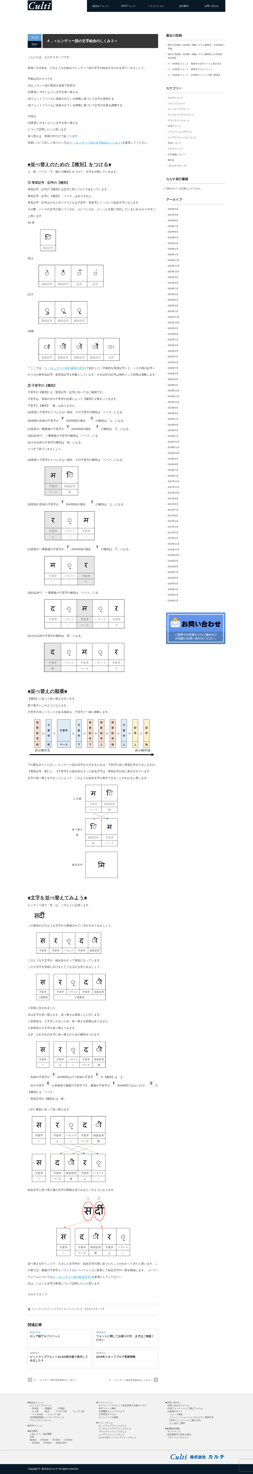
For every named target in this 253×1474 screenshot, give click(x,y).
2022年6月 (173, 345)
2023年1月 (173, 311)
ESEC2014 (61, 1443)
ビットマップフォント (179, 109)
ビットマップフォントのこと (113, 1425)
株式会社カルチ (50, 1468)
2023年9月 (173, 277)
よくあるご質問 (177, 1423)
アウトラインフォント (179, 120)
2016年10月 (173, 555)
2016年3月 (173, 595)
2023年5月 (173, 294)
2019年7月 (173, 419)
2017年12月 (173, 481)
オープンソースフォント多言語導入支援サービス (122, 1405)
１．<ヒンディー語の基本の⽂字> (65, 368)
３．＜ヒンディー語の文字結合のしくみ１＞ (55, 1380)
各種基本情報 (173, 1428)
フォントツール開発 (108, 1417)
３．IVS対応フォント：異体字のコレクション (190, 69)
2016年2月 (173, 600)
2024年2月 (173, 249)
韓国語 (48, 1408)
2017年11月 (173, 487)
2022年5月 (173, 351)
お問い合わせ (211, 6)
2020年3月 (173, 385)
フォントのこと (105, 1422)
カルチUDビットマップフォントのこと (118, 1437)
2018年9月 (173, 459)
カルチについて (175, 98)
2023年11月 (173, 266)
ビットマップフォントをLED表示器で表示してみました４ (59, 1358)
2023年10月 (173, 271)
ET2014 (48, 1443)
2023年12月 (173, 260)
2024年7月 (173, 226)
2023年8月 (173, 283)
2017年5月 (173, 515)
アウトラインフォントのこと (113, 1431)
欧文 (47, 1411)
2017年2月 (173, 532)
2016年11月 (173, 549)
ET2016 (68, 1440)
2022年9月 (173, 328)
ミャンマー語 (53, 1414)
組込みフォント (101, 6)
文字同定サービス (107, 1414)
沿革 (32, 1437)
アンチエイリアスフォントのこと (115, 1428)
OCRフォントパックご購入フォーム (185, 1408)
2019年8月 (173, 413)
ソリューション (156, 6)
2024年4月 (173, 243)
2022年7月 (173, 339)
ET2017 (56, 1440)
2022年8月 (173, 334)
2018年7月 (173, 470)
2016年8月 (173, 566)
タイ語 (35, 1411)
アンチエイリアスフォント (181, 115)
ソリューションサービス (180, 132)
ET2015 (36, 1443)
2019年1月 (173, 436)
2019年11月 (173, 396)
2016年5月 (173, 583)
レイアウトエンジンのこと (112, 1434)
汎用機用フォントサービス (112, 1411)
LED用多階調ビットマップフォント (47, 1417)
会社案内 (184, 6)
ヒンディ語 (78, 1411)
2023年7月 (173, 288)
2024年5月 (173, 237)
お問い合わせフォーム (178, 1405)
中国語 (61, 1408)
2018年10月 (173, 453)
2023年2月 (173, 305)
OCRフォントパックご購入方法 (185, 1420)
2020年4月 (173, 379)
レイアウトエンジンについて (67, 1308)
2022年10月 (173, 322)
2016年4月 (173, 589)
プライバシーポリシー (178, 1437)
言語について (174, 143)
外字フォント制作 (107, 1408)
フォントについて (40, 1308)
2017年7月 (173, 510)
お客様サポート (175, 1411)
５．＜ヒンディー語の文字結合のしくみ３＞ (130, 1380)
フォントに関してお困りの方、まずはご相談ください (125, 1338)
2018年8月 (173, 464)
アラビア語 (61, 1411)
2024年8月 (173, 220)
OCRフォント (128, 6)
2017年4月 (173, 521)
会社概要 (47, 1434)
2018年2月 (173, 476)
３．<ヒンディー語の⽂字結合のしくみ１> (95, 142)
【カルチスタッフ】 (94, 1308)
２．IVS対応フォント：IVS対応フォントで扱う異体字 (194, 75)
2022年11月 (173, 317)
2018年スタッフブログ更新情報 (115, 1356)
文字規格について (176, 154)
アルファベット (175, 149)
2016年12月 (173, 544)
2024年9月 (173, 215)
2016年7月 (173, 572)
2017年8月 (173, 504)
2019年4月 (173, 430)
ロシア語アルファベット (45, 1336)
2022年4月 (173, 356)
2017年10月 (173, 493)
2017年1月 (173, 538)
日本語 (35, 1408)
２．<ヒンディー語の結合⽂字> (72, 1276)
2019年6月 (173, 425)
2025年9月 (173, 209)
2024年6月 (173, 232)
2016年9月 (173, 561)
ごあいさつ (35, 1434)
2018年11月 (173, 447)
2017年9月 (173, 498)
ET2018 (44, 1440)
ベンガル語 (37, 1414)
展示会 (171, 160)
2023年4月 (173, 300)
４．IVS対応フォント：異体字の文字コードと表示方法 (194, 63)
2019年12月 (173, 390)
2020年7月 (173, 368)
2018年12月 (173, 442)
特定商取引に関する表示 (179, 1434)
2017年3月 (173, 527)
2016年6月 (173, 578)
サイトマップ (173, 1431)
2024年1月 (173, 254)
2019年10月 (173, 402)
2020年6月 (173, 373)
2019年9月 (173, 408)
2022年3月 (173, 362)
